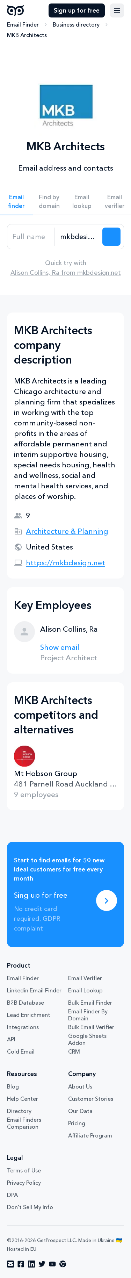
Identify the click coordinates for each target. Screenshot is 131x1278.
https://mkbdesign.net (65, 562)
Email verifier (115, 201)
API (11, 1039)
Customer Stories (90, 1098)
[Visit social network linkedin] (31, 1264)
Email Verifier (85, 978)
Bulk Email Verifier (91, 1027)
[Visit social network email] (10, 1264)
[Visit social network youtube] (52, 1264)
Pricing (76, 1123)
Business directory (76, 24)
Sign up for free (77, 10)
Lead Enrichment (28, 1014)
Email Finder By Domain (88, 1015)
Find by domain (49, 201)
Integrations (23, 1027)
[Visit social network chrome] (62, 1264)
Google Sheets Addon (87, 1039)
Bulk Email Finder (90, 1002)
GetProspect (15, 10)
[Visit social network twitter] (41, 1264)
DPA (12, 1194)
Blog (13, 1086)
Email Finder (23, 24)
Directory (19, 1110)
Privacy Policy (24, 1182)
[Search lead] (111, 237)
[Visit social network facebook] (20, 1264)
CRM (74, 1051)
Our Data (80, 1110)
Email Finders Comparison (24, 1123)
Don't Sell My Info (30, 1207)
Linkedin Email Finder (34, 990)
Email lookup (82, 201)
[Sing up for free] (106, 900)
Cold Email (21, 1051)
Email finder (16, 201)
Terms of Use (24, 1170)
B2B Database (25, 1002)
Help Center (22, 1098)
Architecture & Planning (67, 531)
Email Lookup (85, 990)
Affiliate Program (90, 1135)
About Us (80, 1086)
